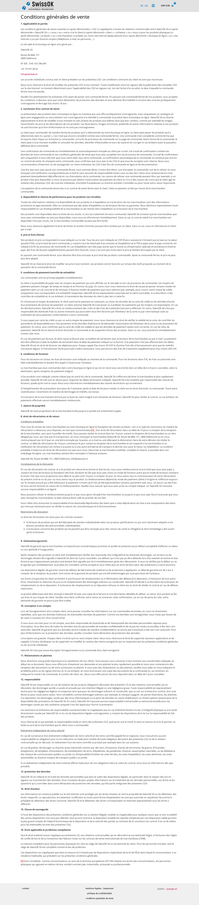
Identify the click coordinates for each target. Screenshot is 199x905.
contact (25, 888)
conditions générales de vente (99, 898)
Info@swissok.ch (29, 74)
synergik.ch (171, 889)
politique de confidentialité (99, 893)
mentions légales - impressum (99, 888)
